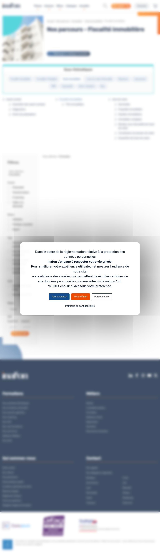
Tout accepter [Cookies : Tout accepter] (59, 296)
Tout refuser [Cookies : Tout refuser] (80, 296)
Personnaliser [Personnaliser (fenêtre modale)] (102, 296)
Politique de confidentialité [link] (80, 305)
